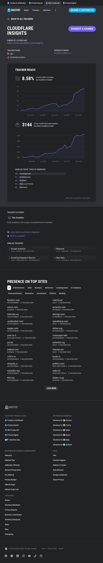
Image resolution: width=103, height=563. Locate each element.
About (26, 10)
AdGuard (8, 456)
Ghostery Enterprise (12, 520)
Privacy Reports (11, 510)
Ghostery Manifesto (12, 505)
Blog (6, 530)
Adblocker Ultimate (12, 465)
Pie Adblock (9, 475)
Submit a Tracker (59, 465)
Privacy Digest (69, 3)
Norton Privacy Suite (13, 470)
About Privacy (58, 480)
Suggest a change (82, 28)
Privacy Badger (11, 480)
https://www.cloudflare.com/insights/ (25, 43)
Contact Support (59, 460)
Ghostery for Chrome (62, 421)
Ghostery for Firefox (62, 425)
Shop (7, 525)
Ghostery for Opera (61, 435)
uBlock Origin (10, 485)
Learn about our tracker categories (23, 232)
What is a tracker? (16, 236)
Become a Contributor (82, 10)
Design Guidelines (60, 475)
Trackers (35, 10)
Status (7, 500)
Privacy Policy (52, 549)
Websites (46, 10)
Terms (43, 549)
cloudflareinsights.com (62, 53)
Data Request (58, 470)
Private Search (36, 3)
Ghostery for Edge (61, 440)
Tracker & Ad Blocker (16, 3)
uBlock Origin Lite (12, 490)
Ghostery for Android (62, 445)
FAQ (54, 456)
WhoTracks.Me (53, 3)
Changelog (9, 534)
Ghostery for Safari (61, 430)
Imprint (61, 549)
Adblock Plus (10, 460)
